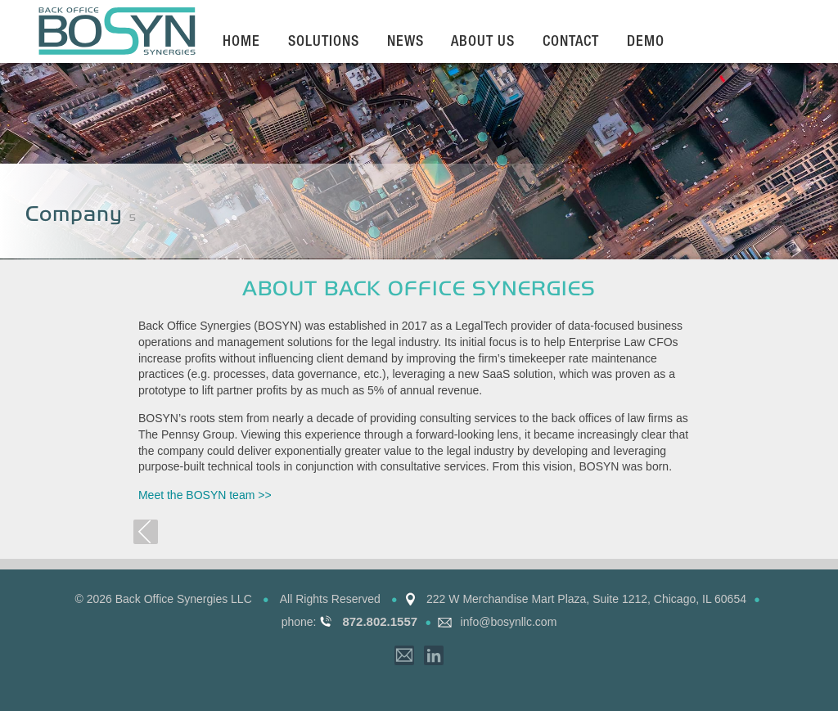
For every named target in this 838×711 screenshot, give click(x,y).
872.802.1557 (379, 621)
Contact (571, 42)
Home (241, 42)
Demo (646, 42)
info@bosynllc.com (509, 621)
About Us (483, 42)
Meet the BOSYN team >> (205, 495)
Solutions (323, 42)
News (405, 42)
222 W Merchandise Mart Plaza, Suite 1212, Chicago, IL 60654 (586, 598)
